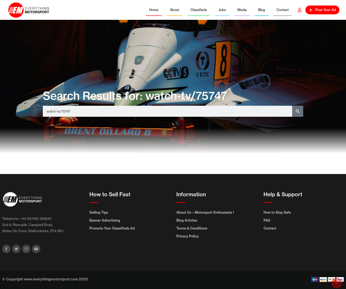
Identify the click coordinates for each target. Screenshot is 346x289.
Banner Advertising (104, 220)
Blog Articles (186, 220)
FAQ (266, 220)
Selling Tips (98, 212)
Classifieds (198, 10)
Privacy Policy (187, 236)
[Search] (297, 111)
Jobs (222, 10)
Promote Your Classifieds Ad (112, 228)
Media (242, 10)
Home (153, 10)
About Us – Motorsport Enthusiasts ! (205, 212)
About (174, 10)
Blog (261, 10)
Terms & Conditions (191, 228)
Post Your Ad (322, 10)
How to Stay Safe (277, 212)
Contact (282, 10)
